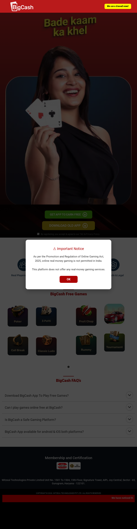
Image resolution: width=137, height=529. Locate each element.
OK (68, 279)
